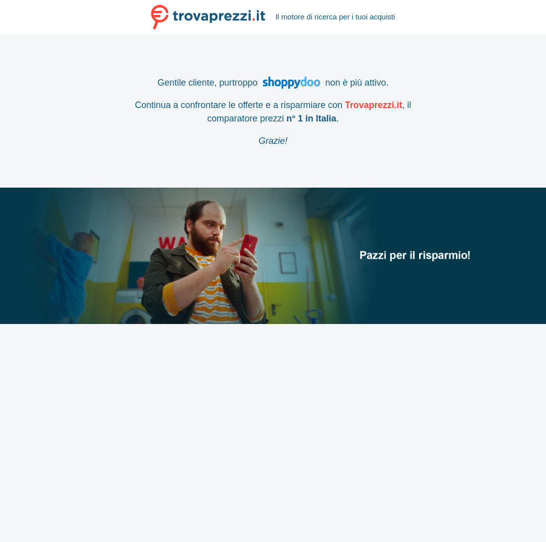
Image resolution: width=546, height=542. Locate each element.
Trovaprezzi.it (373, 105)
